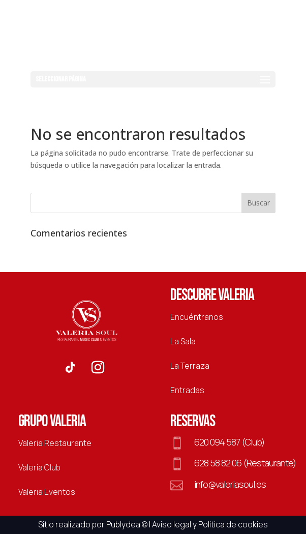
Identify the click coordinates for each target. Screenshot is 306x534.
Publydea (123, 524)
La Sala (183, 341)
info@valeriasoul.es (230, 484)
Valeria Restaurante (54, 443)
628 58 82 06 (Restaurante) (245, 463)
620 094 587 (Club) (229, 442)
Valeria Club (39, 467)
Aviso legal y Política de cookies (210, 524)
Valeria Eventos (46, 491)
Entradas (187, 390)
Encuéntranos (196, 316)
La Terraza (189, 365)
